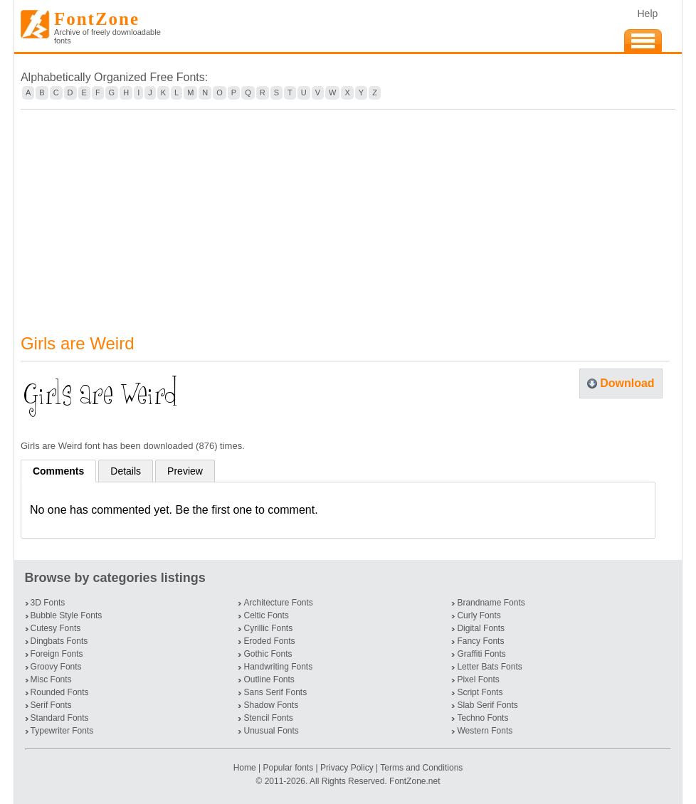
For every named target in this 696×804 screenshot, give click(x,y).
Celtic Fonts (265, 615)
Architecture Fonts (277, 603)
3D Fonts (48, 603)
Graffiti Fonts (481, 654)
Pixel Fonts (478, 679)
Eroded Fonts (269, 641)
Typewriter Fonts (62, 731)
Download (627, 383)
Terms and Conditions (421, 768)
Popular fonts (288, 768)
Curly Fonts (478, 615)
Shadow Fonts (270, 705)
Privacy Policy (347, 768)
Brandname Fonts (490, 603)
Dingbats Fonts (59, 641)
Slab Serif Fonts (487, 705)
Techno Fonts (482, 718)
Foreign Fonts (57, 654)
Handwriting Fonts (277, 667)
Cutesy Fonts (56, 628)
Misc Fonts (51, 679)
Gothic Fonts (267, 654)
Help (647, 13)
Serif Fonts (51, 705)
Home (245, 768)
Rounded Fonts (60, 692)
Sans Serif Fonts (275, 692)
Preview (185, 471)
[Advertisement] (348, 212)
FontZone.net (414, 781)
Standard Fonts (60, 718)
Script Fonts (479, 692)
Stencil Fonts (267, 718)
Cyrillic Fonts (267, 628)
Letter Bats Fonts (489, 667)
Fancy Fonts (480, 641)
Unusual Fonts (270, 731)
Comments (58, 471)
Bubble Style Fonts (66, 615)
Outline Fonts (268, 679)
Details (125, 471)
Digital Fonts (481, 628)
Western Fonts (484, 731)
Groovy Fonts (56, 667)
